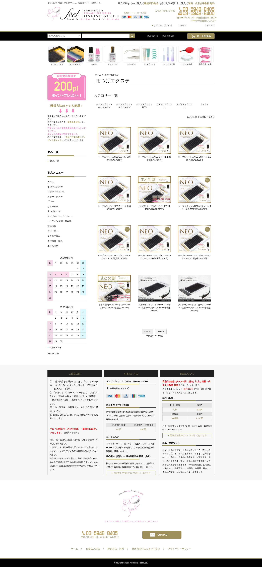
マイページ (210, 25)
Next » (161, 331)
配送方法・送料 (116, 548)
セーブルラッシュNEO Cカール (152, 157)
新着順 (212, 117)
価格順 (203, 117)
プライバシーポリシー (179, 548)
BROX (50, 181)
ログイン (182, 25)
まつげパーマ (53, 211)
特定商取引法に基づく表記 (146, 548)
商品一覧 (53, 161)
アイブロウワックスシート (60, 216)
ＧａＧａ (205, 104)
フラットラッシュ (56, 191)
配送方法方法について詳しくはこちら (187, 435)
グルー (50, 201)
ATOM (56, 353)
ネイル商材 (52, 246)
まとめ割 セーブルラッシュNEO (152, 206)
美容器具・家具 (55, 241)
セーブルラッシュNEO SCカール (193, 157)
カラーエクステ (55, 196)
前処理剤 (51, 226)
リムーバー (52, 206)
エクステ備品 (53, 236)
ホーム (98, 75)
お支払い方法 (93, 548)
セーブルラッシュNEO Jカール (112, 157)
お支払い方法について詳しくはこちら (131, 473)
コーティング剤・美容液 (59, 221)
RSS (49, 353)
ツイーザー (52, 231)
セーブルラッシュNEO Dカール (112, 206)
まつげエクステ (55, 186)
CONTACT (163, 534)
